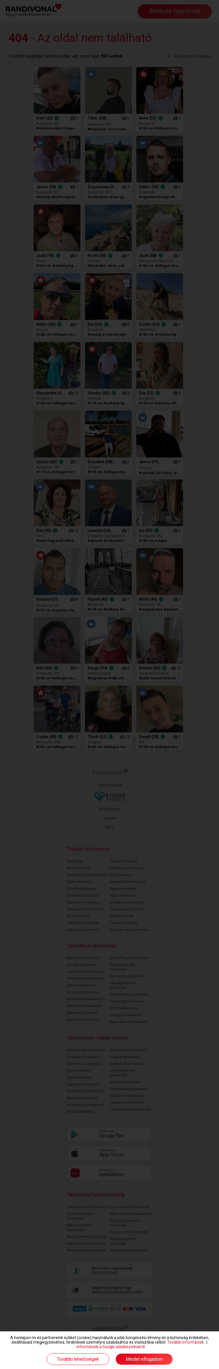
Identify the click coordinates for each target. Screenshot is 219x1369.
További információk (185, 1342)
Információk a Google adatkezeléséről (111, 1346)
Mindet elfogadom (144, 1359)
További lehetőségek (78, 1359)
